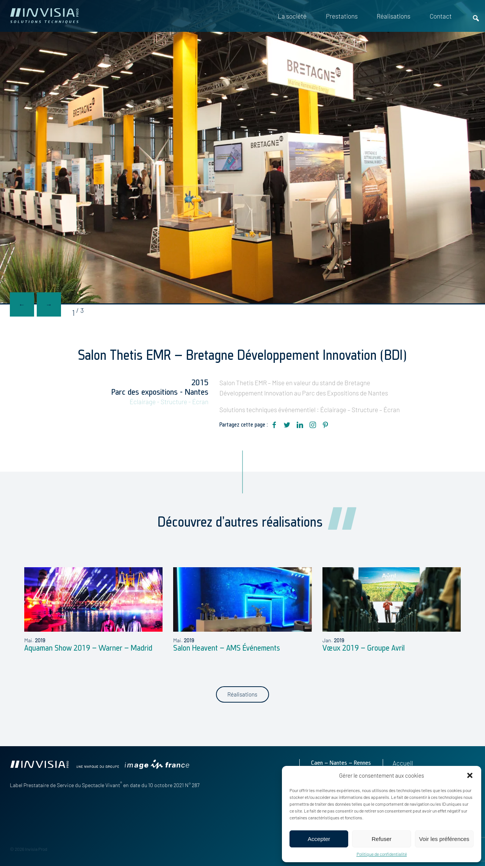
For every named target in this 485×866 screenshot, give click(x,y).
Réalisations (393, 16)
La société (292, 16)
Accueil (403, 763)
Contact (441, 16)
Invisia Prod (36, 849)
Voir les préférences (444, 839)
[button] (470, 775)
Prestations (342, 16)
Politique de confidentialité (382, 854)
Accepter (319, 839)
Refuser (382, 839)
